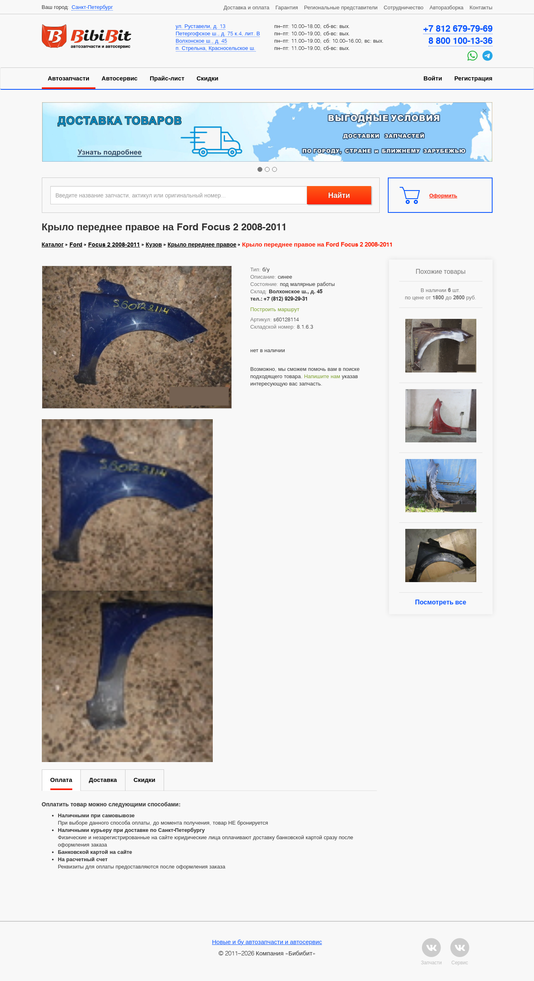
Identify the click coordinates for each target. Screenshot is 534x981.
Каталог (53, 244)
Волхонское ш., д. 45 (201, 40)
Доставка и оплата (246, 7)
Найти (339, 195)
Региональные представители (341, 7)
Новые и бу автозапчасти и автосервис (267, 941)
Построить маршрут (274, 309)
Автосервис (120, 78)
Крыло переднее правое (202, 244)
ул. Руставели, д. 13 (200, 26)
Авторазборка (447, 7)
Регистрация (473, 78)
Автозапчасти (69, 78)
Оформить (443, 195)
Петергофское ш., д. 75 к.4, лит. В (218, 33)
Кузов (154, 244)
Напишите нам (322, 376)
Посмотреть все (440, 602)
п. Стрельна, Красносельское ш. (216, 48)
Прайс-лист (167, 78)
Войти (433, 78)
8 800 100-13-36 (460, 40)
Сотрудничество (404, 7)
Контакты (480, 7)
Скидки (207, 78)
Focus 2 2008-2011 (114, 244)
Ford (75, 244)
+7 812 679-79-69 (458, 28)
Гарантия (286, 7)
